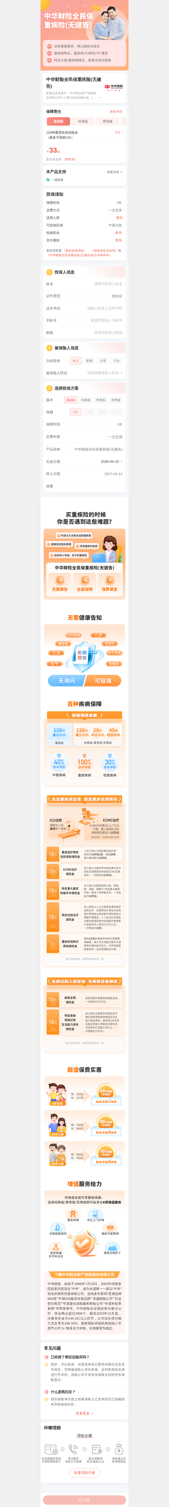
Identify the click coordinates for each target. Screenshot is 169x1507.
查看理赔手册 (84, 1473)
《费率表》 (69, 159)
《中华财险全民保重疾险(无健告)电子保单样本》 (79, 255)
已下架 (84, 1500)
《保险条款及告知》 (104, 250)
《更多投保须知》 (74, 250)
